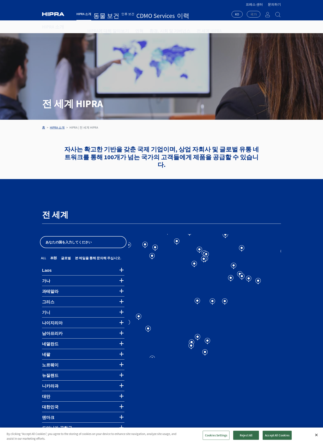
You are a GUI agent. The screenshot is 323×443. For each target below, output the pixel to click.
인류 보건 (114, 14)
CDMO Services (133, 14)
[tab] (83, 270)
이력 (148, 14)
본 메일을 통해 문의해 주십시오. (98, 258)
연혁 (130, 27)
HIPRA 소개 (83, 14)
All (43, 258)
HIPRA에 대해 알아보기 (104, 27)
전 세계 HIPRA (188, 27)
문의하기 (274, 4)
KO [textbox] (237, 14)
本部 (53, 258)
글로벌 (66, 258)
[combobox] (237, 14)
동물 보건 (99, 14)
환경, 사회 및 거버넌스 (155, 27)
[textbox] (253, 14)
